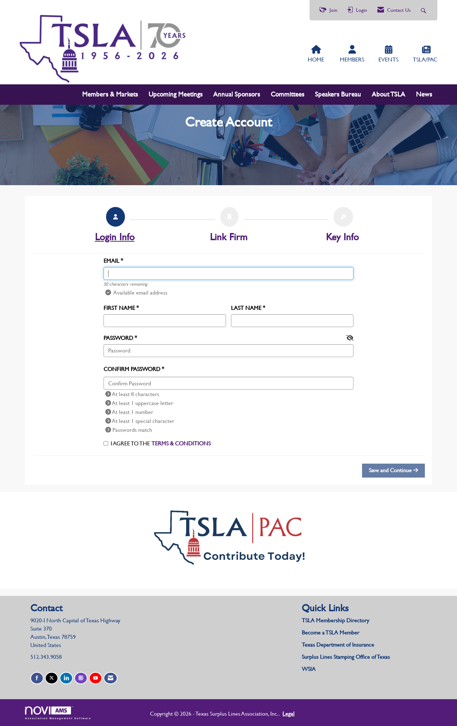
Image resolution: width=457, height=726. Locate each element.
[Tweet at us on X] (51, 678)
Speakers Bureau (338, 94)
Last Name (246, 308)
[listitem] (115, 226)
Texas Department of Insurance (339, 644)
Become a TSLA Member (330, 632)
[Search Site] (424, 10)
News (424, 94)
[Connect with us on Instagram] (80, 678)
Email (111, 260)
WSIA (309, 669)
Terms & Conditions (181, 443)
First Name (119, 308)
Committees (287, 94)
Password (118, 338)
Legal (288, 713)
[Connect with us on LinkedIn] (66, 678)
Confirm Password (132, 369)
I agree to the (157, 443)
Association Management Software (58, 713)
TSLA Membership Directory (335, 620)
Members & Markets (110, 94)
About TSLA (388, 94)
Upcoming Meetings (175, 94)
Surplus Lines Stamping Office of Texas (346, 656)
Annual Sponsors (236, 94)
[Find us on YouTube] (95, 678)
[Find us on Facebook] (37, 678)
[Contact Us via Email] (110, 678)
